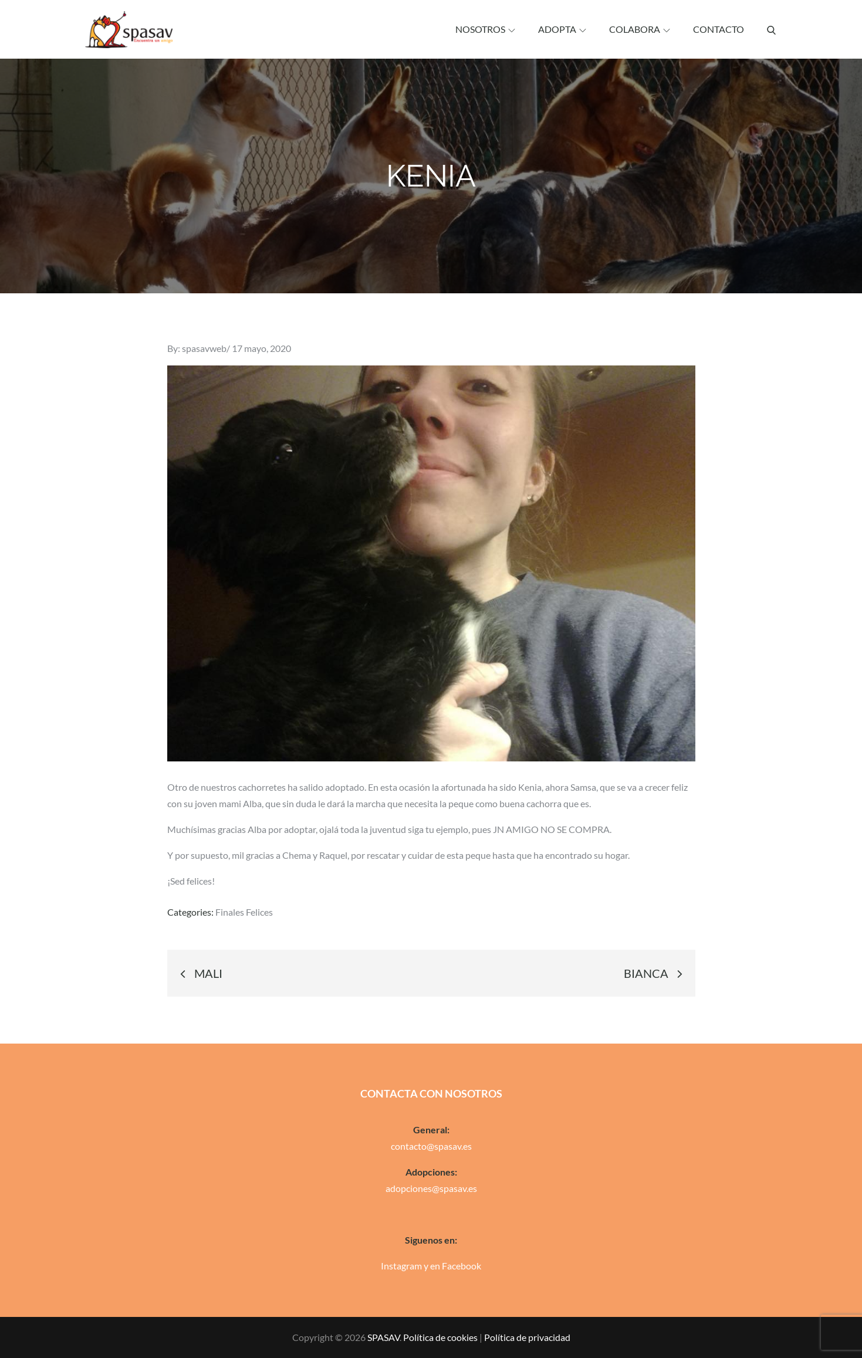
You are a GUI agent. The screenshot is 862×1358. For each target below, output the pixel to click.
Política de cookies (440, 1337)
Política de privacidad (527, 1337)
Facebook (461, 1265)
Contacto (718, 29)
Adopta (562, 29)
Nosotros (485, 29)
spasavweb (204, 348)
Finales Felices (244, 911)
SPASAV (383, 1337)
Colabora (639, 29)
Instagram (401, 1265)
